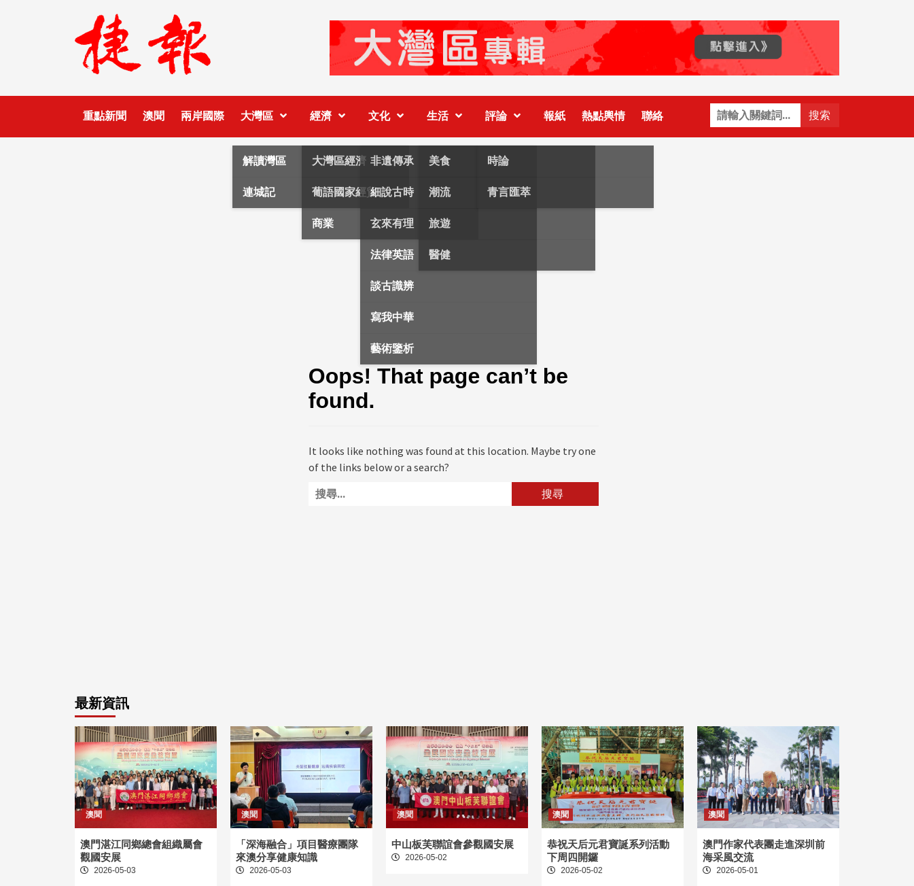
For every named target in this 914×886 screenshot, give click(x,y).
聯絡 (652, 116)
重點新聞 (104, 116)
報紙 (554, 116)
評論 (506, 116)
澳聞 (153, 116)
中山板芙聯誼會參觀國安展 (452, 844)
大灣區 (267, 116)
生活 (448, 116)
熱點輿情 (603, 116)
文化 (389, 116)
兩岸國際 (202, 116)
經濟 (331, 116)
